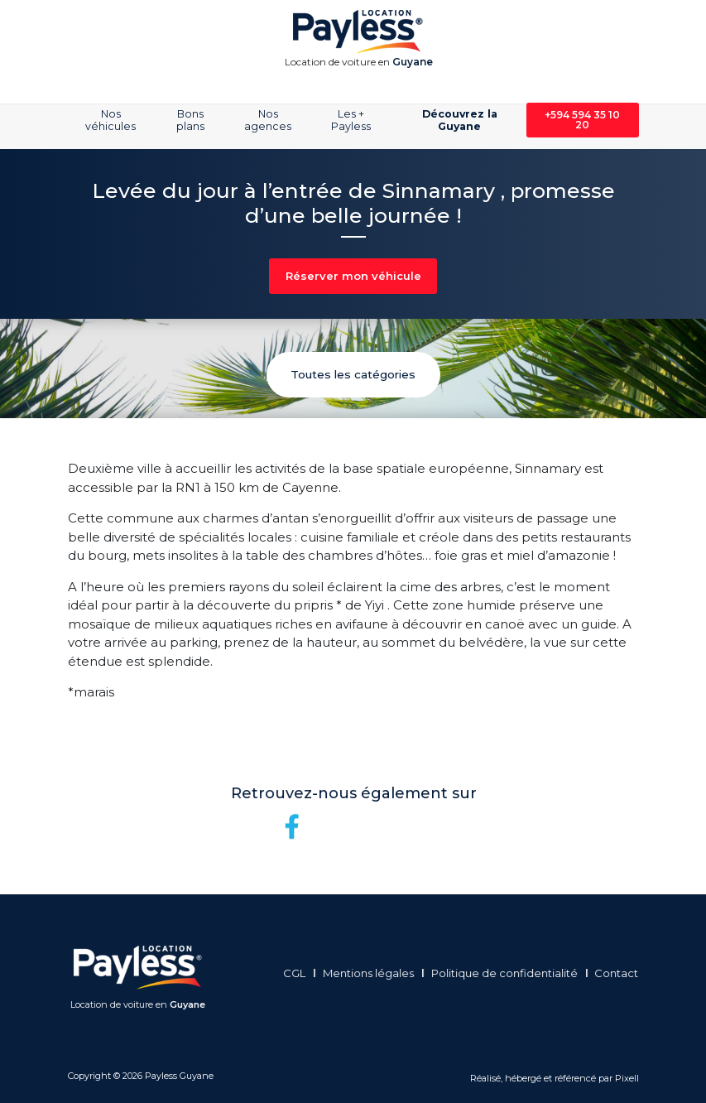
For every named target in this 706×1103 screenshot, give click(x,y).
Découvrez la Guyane (459, 120)
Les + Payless (351, 120)
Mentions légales (372, 973)
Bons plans (190, 120)
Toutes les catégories (353, 374)
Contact (621, 973)
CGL (298, 973)
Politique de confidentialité (508, 973)
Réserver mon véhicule (353, 275)
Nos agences (267, 120)
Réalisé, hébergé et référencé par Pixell (554, 1078)
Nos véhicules (110, 120)
